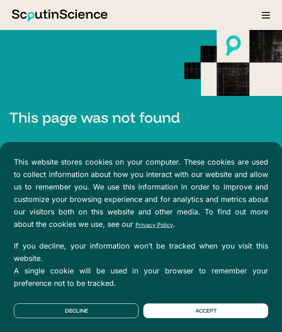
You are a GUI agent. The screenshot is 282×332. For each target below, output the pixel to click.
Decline (76, 310)
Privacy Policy (154, 224)
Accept (206, 310)
